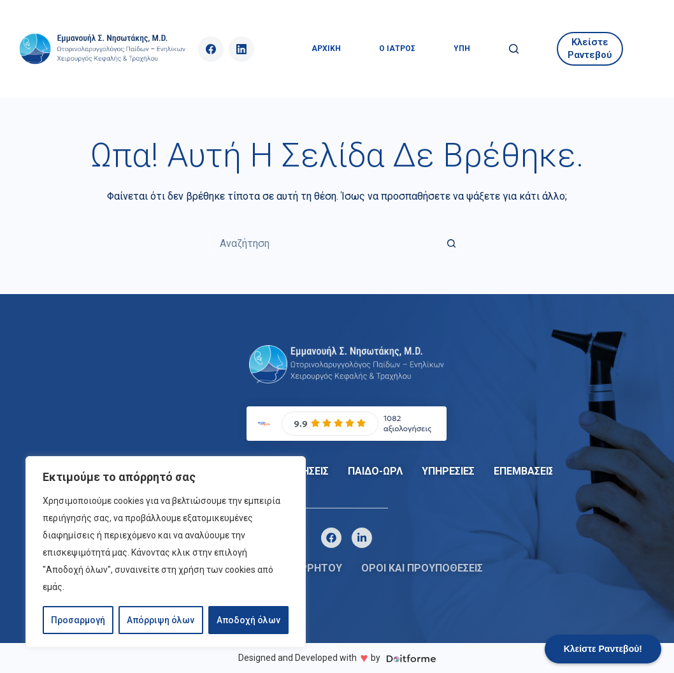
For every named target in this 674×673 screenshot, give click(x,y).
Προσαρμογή (78, 620)
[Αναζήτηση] (514, 49)
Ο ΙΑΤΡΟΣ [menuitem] (397, 48)
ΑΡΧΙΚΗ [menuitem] (326, 48)
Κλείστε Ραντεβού (590, 48)
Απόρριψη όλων (160, 620)
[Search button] (451, 243)
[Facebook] (211, 49)
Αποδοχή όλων (248, 620)
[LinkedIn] (241, 49)
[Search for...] (324, 243)
